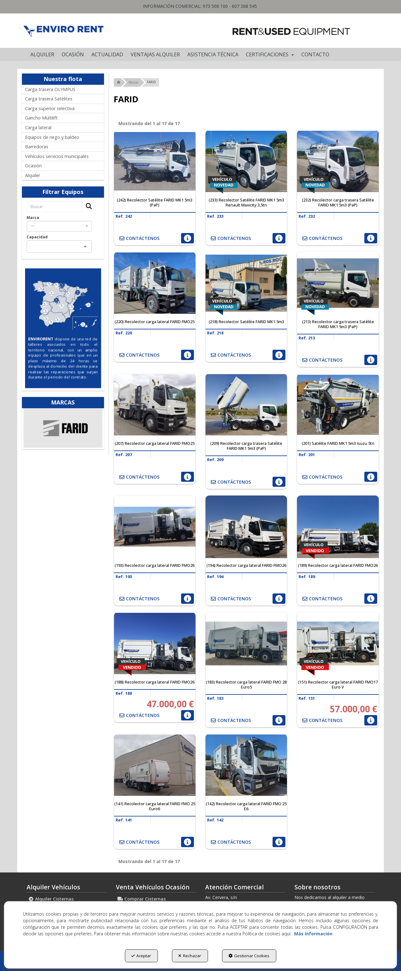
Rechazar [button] (189, 955)
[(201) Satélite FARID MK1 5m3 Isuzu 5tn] (337, 405)
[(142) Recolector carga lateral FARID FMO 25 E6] (246, 765)
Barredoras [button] (36, 147)
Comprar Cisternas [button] (141, 899)
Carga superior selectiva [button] (50, 108)
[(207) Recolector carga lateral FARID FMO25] (154, 405)
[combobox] (59, 226)
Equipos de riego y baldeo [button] (52, 137)
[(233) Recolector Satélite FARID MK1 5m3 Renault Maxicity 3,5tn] (246, 161)
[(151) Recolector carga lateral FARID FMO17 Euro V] (337, 643)
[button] (63, 31)
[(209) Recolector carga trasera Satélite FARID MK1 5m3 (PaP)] (246, 405)
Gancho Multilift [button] (41, 118)
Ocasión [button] (33, 166)
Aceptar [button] (141, 955)
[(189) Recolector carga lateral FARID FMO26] (337, 527)
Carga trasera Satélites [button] (48, 99)
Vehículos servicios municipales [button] (57, 156)
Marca (33, 217)
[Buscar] (87, 206)
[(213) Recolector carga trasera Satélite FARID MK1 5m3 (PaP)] (337, 283)
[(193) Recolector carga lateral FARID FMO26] (154, 527)
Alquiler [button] (32, 175)
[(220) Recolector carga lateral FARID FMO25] (154, 283)
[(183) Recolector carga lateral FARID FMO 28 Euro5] (246, 643)
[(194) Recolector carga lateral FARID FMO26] (246, 527)
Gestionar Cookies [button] (248, 955)
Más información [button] (313, 934)
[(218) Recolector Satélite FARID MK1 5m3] (246, 283)
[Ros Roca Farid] (62, 428)
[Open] (85, 246)
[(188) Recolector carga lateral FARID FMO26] (154, 643)
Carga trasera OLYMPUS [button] (50, 89)
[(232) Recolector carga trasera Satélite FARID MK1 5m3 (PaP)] (337, 161)
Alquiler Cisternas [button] (51, 899)
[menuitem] (42, 54)
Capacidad (37, 237)
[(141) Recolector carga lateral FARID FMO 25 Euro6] (154, 765)
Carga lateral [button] (38, 127)
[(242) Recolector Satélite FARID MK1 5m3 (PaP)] (154, 161)
